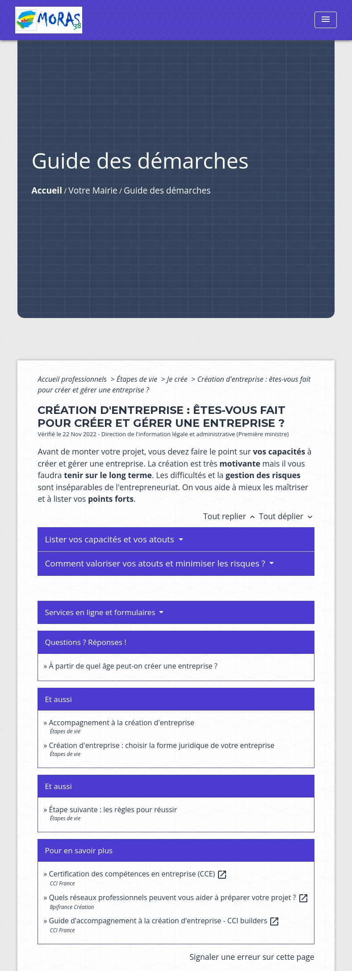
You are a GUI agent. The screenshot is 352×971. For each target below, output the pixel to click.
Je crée (178, 379)
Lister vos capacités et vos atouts (110, 539)
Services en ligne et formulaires (101, 612)
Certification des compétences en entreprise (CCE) (138, 874)
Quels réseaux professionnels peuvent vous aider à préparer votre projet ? (179, 897)
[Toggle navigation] (325, 20)
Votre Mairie (92, 190)
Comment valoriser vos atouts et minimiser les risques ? (156, 563)
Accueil (46, 190)
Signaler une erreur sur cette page (251, 956)
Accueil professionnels (73, 379)
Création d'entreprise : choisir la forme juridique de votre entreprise (162, 745)
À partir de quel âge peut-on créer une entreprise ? (133, 666)
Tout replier (231, 516)
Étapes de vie (138, 379)
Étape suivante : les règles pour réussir (113, 809)
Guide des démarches (167, 190)
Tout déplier (286, 516)
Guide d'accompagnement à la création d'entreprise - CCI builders (164, 921)
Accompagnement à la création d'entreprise (121, 722)
